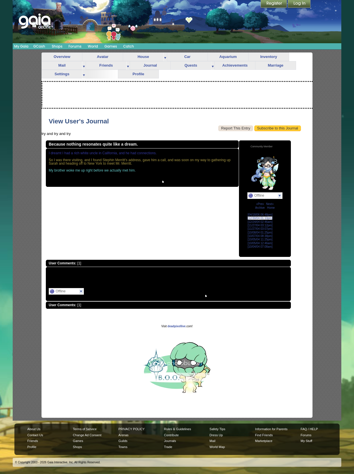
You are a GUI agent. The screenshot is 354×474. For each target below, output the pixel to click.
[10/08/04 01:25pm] (260, 232)
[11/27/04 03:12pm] (260, 225)
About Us (33, 429)
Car (187, 56)
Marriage (275, 65)
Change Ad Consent (87, 435)
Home (271, 207)
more (165, 57)
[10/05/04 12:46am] (260, 243)
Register (274, 4)
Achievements (235, 65)
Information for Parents (271, 429)
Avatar (102, 56)
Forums (74, 46)
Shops (57, 46)
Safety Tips (217, 429)
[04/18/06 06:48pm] (260, 214)
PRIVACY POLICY (131, 429)
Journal (150, 65)
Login (299, 4)
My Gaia (21, 46)
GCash (39, 46)
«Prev (260, 204)
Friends (106, 65)
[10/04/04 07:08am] (260, 246)
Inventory (268, 56)
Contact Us (35, 435)
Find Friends (264, 435)
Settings (61, 74)
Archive (260, 207)
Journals (170, 441)
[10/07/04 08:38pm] (260, 236)
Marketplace (263, 441)
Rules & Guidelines (177, 429)
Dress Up (216, 435)
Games (110, 46)
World (93, 46)
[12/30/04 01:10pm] (260, 218)
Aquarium (228, 56)
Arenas (123, 435)
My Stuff (306, 441)
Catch (128, 46)
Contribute (171, 435)
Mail (61, 65)
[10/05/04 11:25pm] (260, 239)
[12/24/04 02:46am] (260, 221)
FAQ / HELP (309, 429)
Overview (62, 56)
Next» (270, 204)
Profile (138, 74)
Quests (190, 65)
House (143, 56)
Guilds (122, 441)
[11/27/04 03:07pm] (260, 228)
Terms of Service (85, 429)
